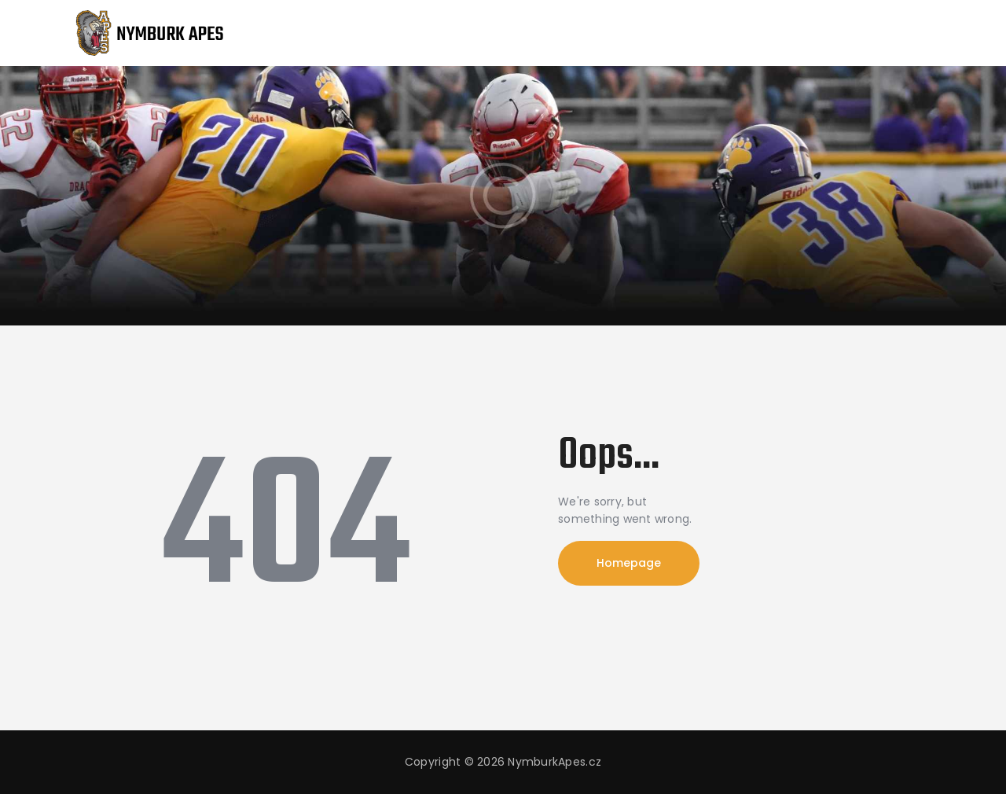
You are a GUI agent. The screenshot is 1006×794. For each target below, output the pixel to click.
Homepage (629, 563)
